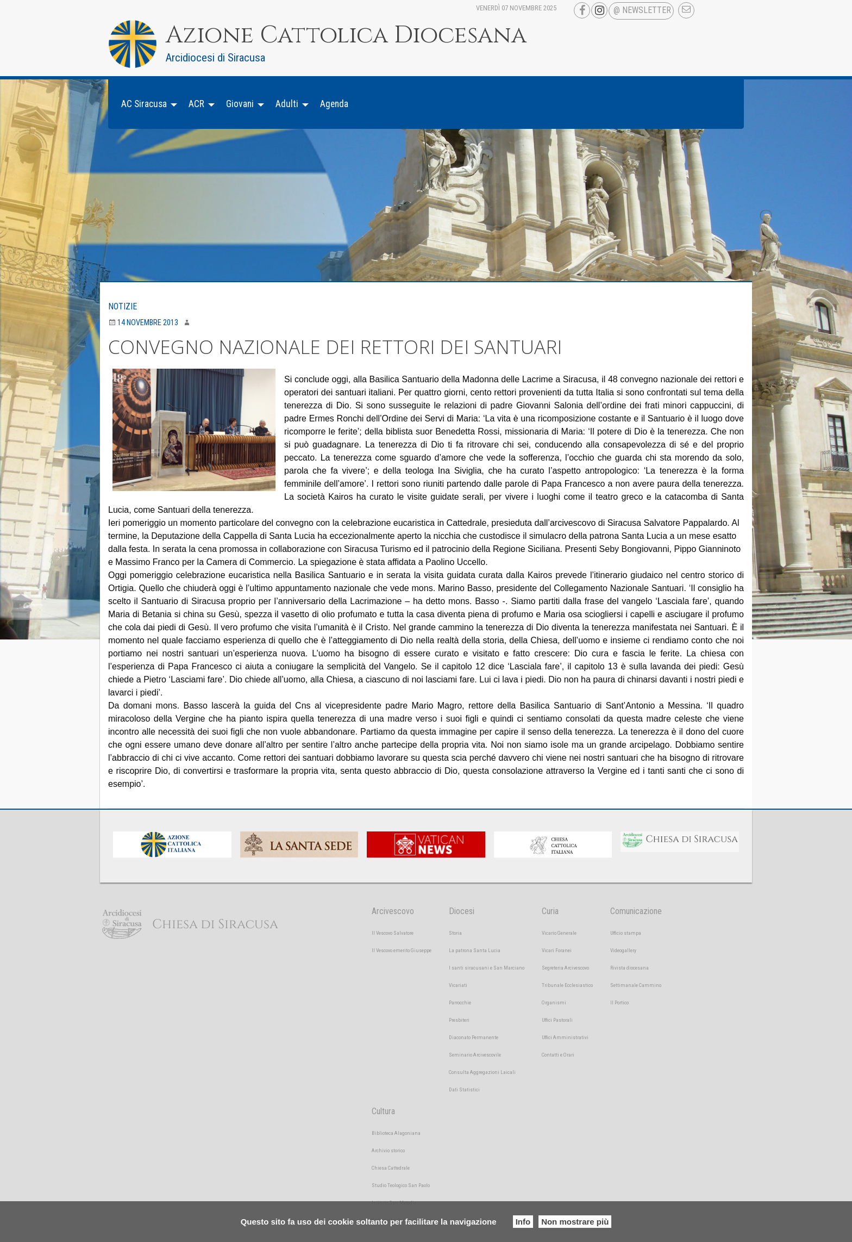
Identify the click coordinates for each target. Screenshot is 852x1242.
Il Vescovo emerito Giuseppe (401, 950)
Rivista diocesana (629, 968)
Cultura (383, 1111)
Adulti (286, 103)
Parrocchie (460, 1002)
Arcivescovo (393, 911)
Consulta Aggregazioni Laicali (482, 1072)
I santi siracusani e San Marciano (486, 968)
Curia (550, 911)
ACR (196, 103)
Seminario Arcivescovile (475, 1055)
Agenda (334, 103)
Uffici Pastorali (557, 1020)
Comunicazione (636, 911)
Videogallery (623, 950)
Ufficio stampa (625, 933)
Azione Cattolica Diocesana (346, 35)
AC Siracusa (144, 103)
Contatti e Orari (558, 1055)
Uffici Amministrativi (565, 1037)
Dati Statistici (464, 1089)
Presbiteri (459, 1020)
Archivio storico (388, 1150)
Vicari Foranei (557, 950)
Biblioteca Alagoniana (396, 1133)
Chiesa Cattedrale (391, 1168)
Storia (455, 933)
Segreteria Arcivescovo (565, 968)
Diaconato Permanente (473, 1037)
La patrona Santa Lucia (474, 950)
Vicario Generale (559, 933)
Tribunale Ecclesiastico (567, 985)
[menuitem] (146, 104)
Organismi (554, 1002)
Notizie (122, 306)
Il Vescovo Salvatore (393, 933)
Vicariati (458, 985)
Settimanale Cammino (635, 985)
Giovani (240, 103)
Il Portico (619, 1002)
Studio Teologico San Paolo (401, 1185)
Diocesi (461, 911)
